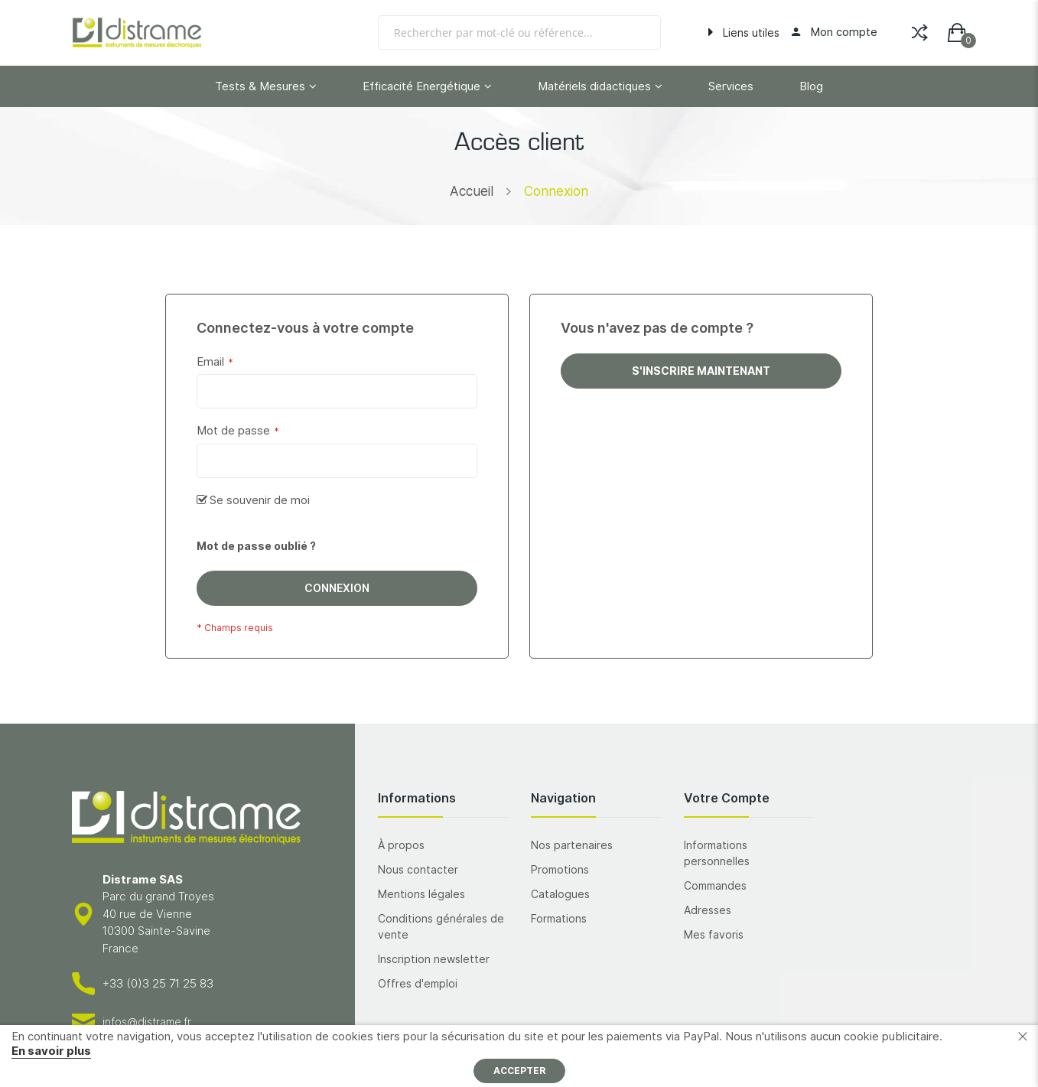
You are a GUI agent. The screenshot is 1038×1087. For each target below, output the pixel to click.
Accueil (471, 191)
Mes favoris (714, 934)
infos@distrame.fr (146, 1021)
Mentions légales (421, 893)
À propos (401, 844)
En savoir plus (51, 1050)
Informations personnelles (717, 852)
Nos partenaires (572, 844)
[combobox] (519, 32)
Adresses (707, 909)
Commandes (715, 885)
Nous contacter (418, 869)
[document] (519, 1056)
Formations (559, 918)
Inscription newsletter (434, 958)
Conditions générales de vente (441, 926)
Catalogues (560, 893)
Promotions (560, 869)
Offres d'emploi (417, 983)
